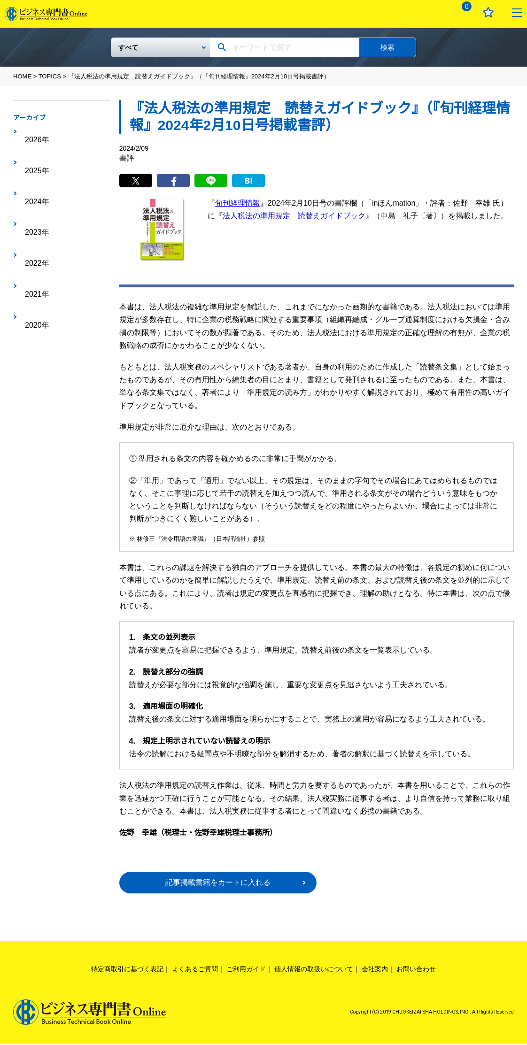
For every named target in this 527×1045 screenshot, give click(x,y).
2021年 (32, 204)
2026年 (32, 132)
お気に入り (488, 12)
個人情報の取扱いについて (313, 970)
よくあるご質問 (195, 970)
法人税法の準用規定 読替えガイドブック (294, 217)
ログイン (433, 12)
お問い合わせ (416, 970)
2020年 (32, 219)
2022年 (32, 190)
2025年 (32, 146)
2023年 (32, 175)
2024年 (32, 161)
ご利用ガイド (246, 970)
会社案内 (375, 970)
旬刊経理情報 (237, 204)
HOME (22, 76)
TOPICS (50, 76)
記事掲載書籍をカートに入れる (218, 884)
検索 (387, 47)
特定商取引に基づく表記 (127, 970)
